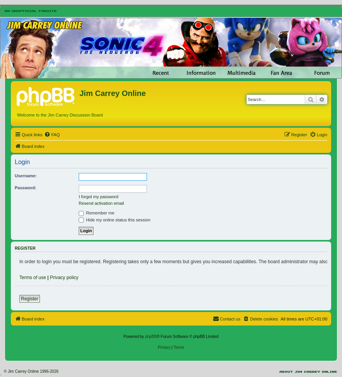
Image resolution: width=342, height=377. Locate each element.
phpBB (151, 336)
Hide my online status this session (114, 220)
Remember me (96, 213)
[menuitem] (52, 134)
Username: (26, 175)
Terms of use (32, 277)
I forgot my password (98, 196)
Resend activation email (101, 203)
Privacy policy (64, 277)
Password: (25, 187)
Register (29, 299)
